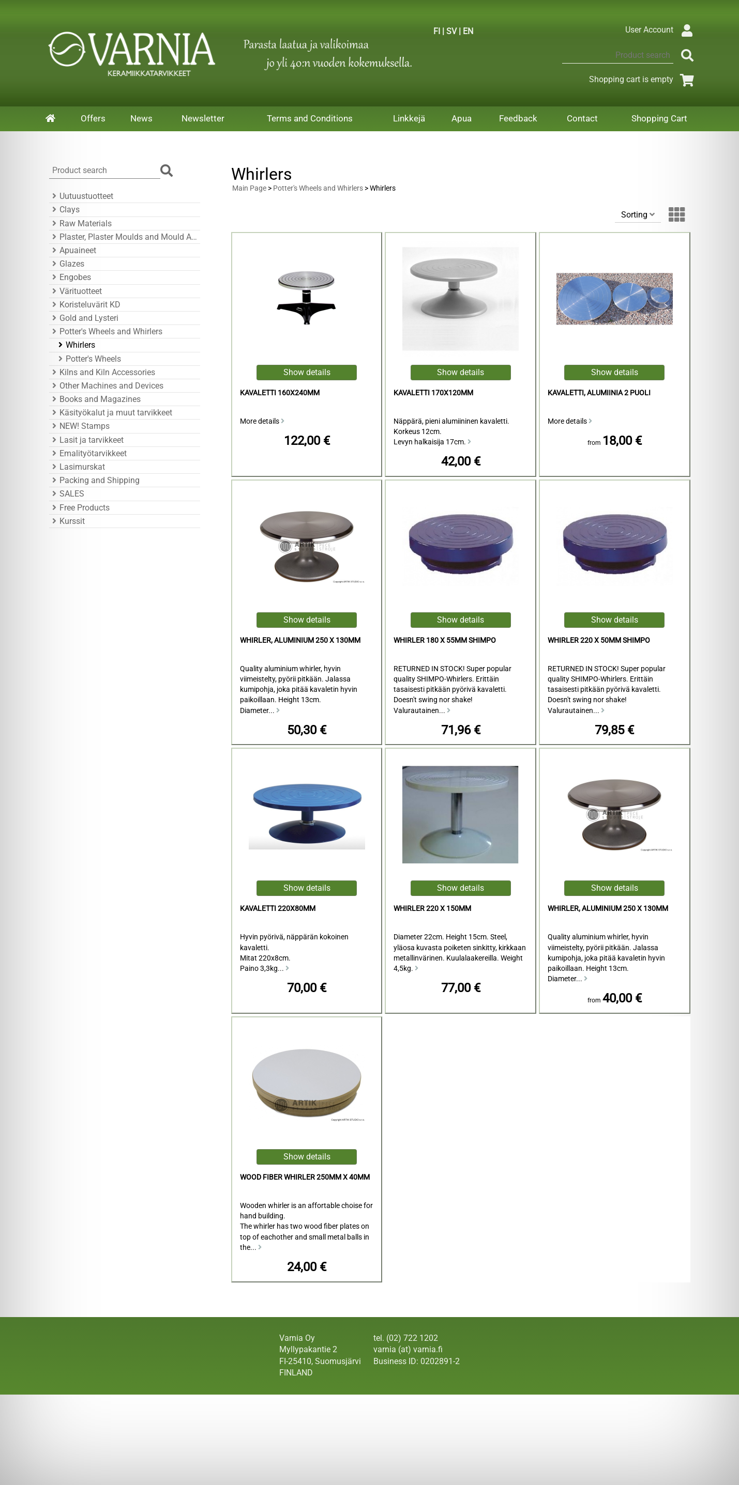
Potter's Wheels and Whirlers (105, 331)
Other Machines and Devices (106, 386)
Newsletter (203, 118)
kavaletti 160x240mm (280, 393)
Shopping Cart (659, 118)
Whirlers (75, 345)
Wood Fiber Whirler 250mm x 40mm (305, 1177)
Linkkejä (409, 118)
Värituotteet (75, 291)
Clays (64, 209)
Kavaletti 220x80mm (277, 908)
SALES (66, 494)
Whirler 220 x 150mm (432, 908)
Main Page (249, 188)
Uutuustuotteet (81, 196)
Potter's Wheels (88, 359)
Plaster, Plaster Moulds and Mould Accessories (123, 237)
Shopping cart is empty (643, 79)
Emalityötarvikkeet (88, 453)
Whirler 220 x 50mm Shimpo (599, 640)
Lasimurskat (77, 467)
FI (436, 31)
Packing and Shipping (94, 480)
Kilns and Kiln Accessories (102, 372)
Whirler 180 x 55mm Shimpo (445, 640)
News (141, 118)
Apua (461, 118)
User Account (661, 30)
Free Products (79, 508)
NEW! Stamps (79, 426)
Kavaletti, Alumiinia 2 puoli (599, 393)
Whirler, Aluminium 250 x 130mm (300, 640)
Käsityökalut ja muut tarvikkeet (110, 412)
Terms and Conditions (310, 118)
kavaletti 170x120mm (433, 393)
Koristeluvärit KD (84, 305)
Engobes (70, 277)
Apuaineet (72, 250)
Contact (582, 118)
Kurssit (67, 521)
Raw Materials (80, 223)
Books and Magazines (95, 399)
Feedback (518, 118)
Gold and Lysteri (83, 318)
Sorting (638, 215)
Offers (93, 118)
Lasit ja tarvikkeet (86, 440)
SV (451, 31)
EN (468, 31)
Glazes (66, 264)
